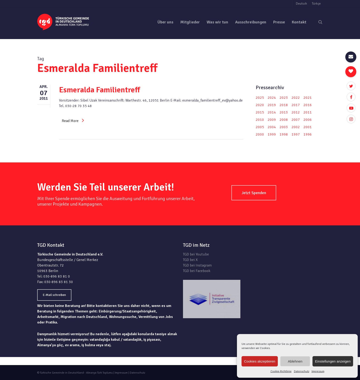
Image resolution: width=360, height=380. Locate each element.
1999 (272, 134)
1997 (296, 134)
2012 (296, 112)
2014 (272, 112)
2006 (308, 119)
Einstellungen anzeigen (333, 361)
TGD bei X (190, 260)
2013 (284, 112)
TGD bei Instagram (197, 265)
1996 (308, 134)
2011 (308, 112)
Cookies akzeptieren (259, 361)
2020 (260, 105)
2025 (260, 97)
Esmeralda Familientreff (99, 90)
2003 (284, 127)
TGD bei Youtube (196, 254)
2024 (272, 97)
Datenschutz (301, 371)
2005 (260, 127)
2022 (296, 97)
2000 (260, 134)
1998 (284, 134)
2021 (308, 97)
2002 (296, 127)
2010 (260, 119)
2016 (308, 105)
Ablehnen (295, 361)
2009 (272, 119)
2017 (296, 105)
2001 (308, 127)
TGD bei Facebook (196, 271)
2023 (284, 97)
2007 (296, 119)
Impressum (318, 371)
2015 (260, 112)
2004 (272, 127)
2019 (272, 105)
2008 (284, 119)
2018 (284, 105)
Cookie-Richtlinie (281, 371)
